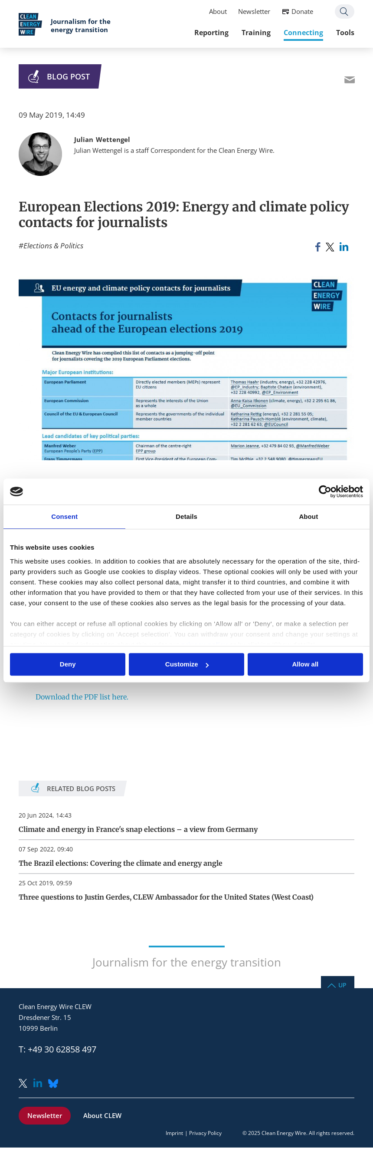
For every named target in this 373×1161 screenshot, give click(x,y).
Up (342, 984)
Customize (187, 664)
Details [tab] (186, 516)
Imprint (174, 1133)
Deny (68, 664)
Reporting (211, 32)
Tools (345, 32)
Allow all (305, 664)
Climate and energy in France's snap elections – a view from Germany (138, 829)
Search (344, 11)
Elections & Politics (53, 246)
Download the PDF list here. (82, 697)
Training (256, 32)
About (218, 11)
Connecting (303, 32)
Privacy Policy (205, 1133)
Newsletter (254, 11)
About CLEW (102, 1115)
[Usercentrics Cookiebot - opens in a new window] (325, 491)
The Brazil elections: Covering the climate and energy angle (120, 863)
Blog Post (68, 76)
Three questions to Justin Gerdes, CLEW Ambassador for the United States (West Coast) (166, 897)
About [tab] (308, 516)
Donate (302, 11)
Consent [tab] (64, 516)
